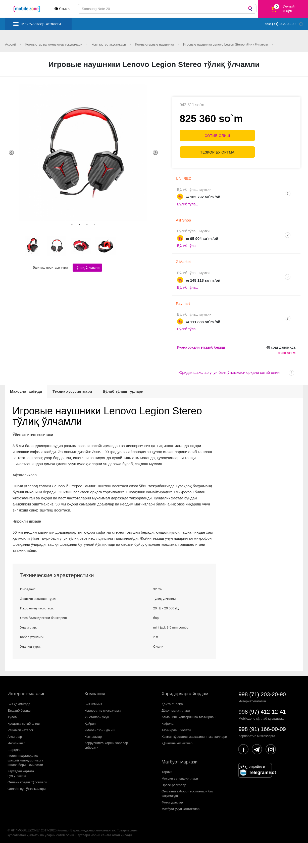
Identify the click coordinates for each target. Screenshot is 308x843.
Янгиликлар (16, 741)
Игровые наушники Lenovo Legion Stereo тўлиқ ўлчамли (226, 44)
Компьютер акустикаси (109, 44)
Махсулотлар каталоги (41, 24)
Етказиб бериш (19, 708)
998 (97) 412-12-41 (262, 710)
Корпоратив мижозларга (103, 708)
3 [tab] (86, 224)
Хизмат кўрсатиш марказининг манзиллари (194, 734)
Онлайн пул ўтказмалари (27, 787)
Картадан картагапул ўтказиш (21, 771)
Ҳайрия (90, 721)
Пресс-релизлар (174, 783)
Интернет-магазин (26, 691)
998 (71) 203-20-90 (262, 692)
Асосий (11, 44)
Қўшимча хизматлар (177, 741)
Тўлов (12, 715)
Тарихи (167, 770)
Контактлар (93, 734)
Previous (11, 152)
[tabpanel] (83, 152)
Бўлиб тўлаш (187, 202)
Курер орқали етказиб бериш (201, 345)
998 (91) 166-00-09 (262, 727)
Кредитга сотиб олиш (24, 721)
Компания (95, 691)
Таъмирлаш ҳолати (176, 728)
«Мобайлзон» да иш (100, 728)
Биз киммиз (93, 702)
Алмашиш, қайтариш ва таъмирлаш (189, 715)
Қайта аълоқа (172, 702)
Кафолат (168, 721)
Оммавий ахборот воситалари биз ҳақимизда (188, 791)
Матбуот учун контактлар (180, 807)
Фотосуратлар (172, 800)
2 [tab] (79, 224)
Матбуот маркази (179, 759)
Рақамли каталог (20, 728)
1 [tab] (71, 224)
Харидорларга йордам (185, 691)
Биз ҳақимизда (19, 702)
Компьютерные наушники (155, 44)
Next (155, 152)
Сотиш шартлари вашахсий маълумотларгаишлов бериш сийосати (25, 758)
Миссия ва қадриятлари (180, 776)
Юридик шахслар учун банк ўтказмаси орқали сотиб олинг (229, 370)
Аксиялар (15, 734)
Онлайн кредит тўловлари (27, 780)
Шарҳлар (14, 747)
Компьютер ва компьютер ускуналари (54, 44)
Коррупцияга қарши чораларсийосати (106, 743)
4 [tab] (94, 224)
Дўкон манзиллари (176, 708)
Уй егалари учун (97, 715)
